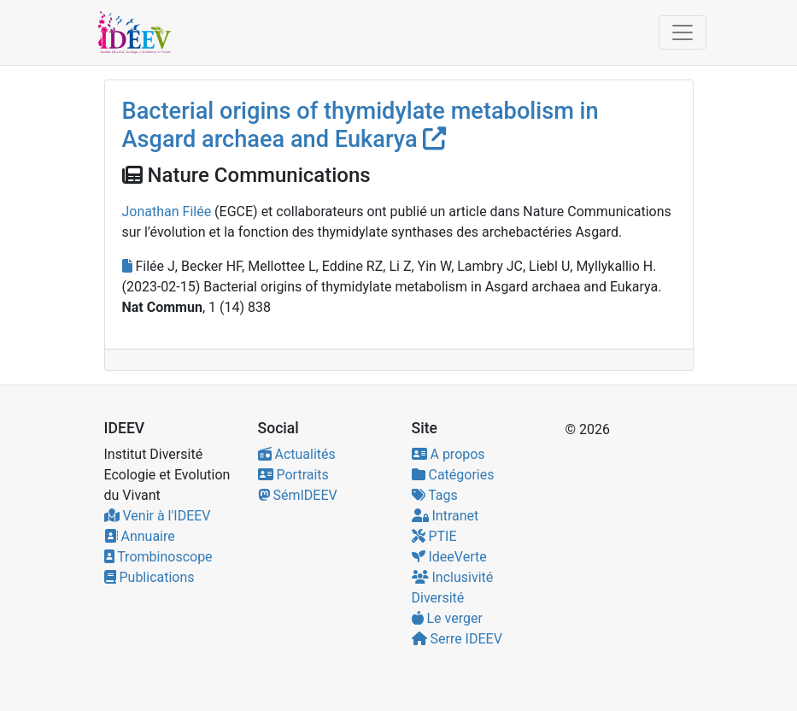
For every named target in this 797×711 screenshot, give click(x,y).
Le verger (447, 618)
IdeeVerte (449, 557)
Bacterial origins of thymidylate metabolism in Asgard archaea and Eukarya (360, 125)
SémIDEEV (297, 495)
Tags (435, 495)
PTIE (434, 536)
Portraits (293, 475)
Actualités (297, 454)
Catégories (453, 475)
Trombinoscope (158, 557)
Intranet (445, 516)
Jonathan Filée (167, 211)
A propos (448, 454)
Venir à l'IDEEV (157, 516)
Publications (149, 577)
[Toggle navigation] (682, 32)
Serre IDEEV (457, 639)
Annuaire (139, 536)
